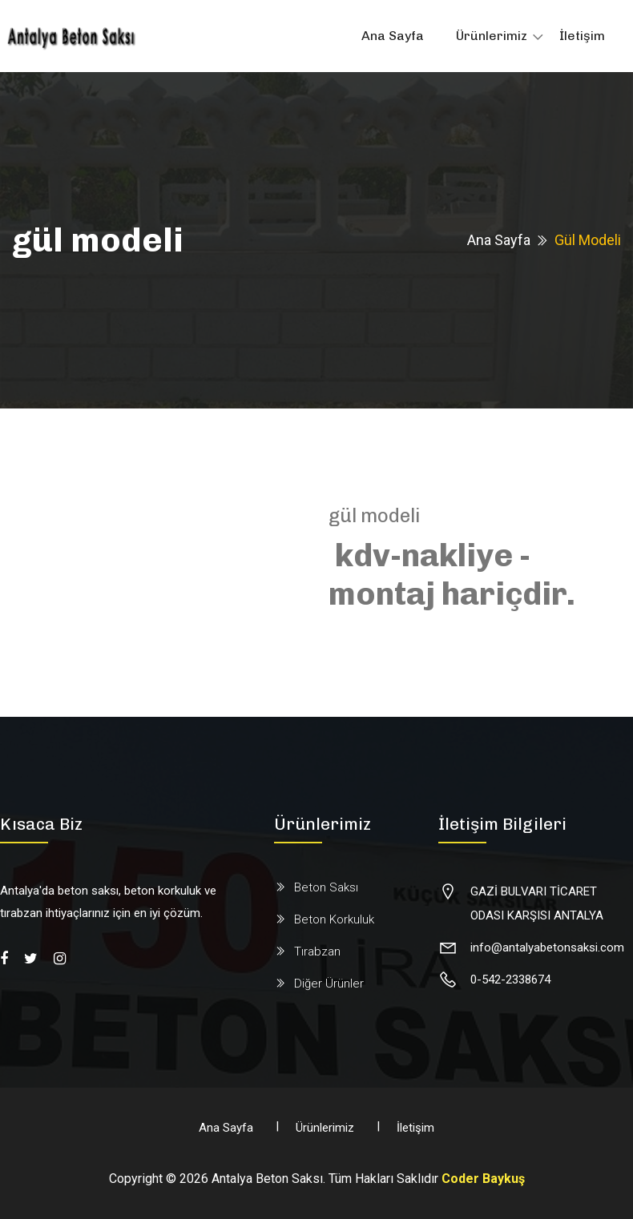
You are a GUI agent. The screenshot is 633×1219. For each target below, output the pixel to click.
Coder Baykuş (483, 1178)
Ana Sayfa (392, 35)
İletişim (582, 35)
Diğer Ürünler (329, 983)
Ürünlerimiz (491, 35)
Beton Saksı (326, 887)
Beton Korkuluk (334, 919)
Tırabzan (317, 951)
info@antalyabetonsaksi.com (547, 947)
